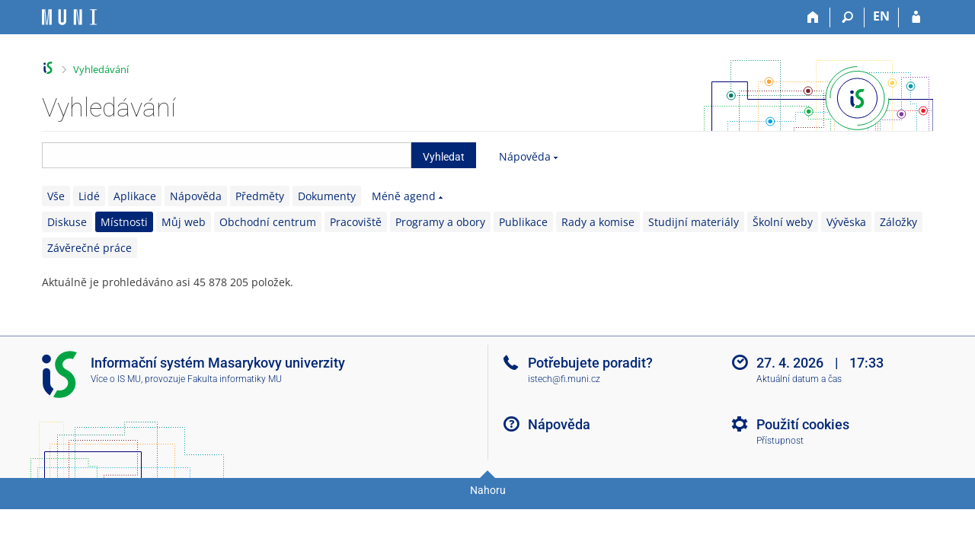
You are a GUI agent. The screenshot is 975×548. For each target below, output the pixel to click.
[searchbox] (226, 155)
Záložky (898, 222)
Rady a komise (598, 222)
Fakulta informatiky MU (234, 379)
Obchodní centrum (267, 222)
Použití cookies (802, 424)
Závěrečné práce (89, 248)
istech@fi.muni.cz (564, 379)
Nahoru (488, 490)
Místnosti (124, 222)
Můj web (183, 222)
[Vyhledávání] (847, 17)
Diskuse (67, 222)
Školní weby (783, 222)
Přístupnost (780, 440)
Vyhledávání (101, 69)
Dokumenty (327, 196)
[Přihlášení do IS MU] (916, 17)
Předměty (259, 196)
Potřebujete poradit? (590, 363)
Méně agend (404, 196)
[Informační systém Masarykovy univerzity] (69, 17)
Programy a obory (440, 222)
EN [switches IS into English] (881, 16)
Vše (56, 196)
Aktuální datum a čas (799, 379)
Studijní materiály (693, 222)
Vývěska (846, 222)
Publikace (523, 222)
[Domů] (813, 17)
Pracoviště (356, 222)
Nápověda (525, 156)
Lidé (89, 196)
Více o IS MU (116, 379)
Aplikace (134, 196)
